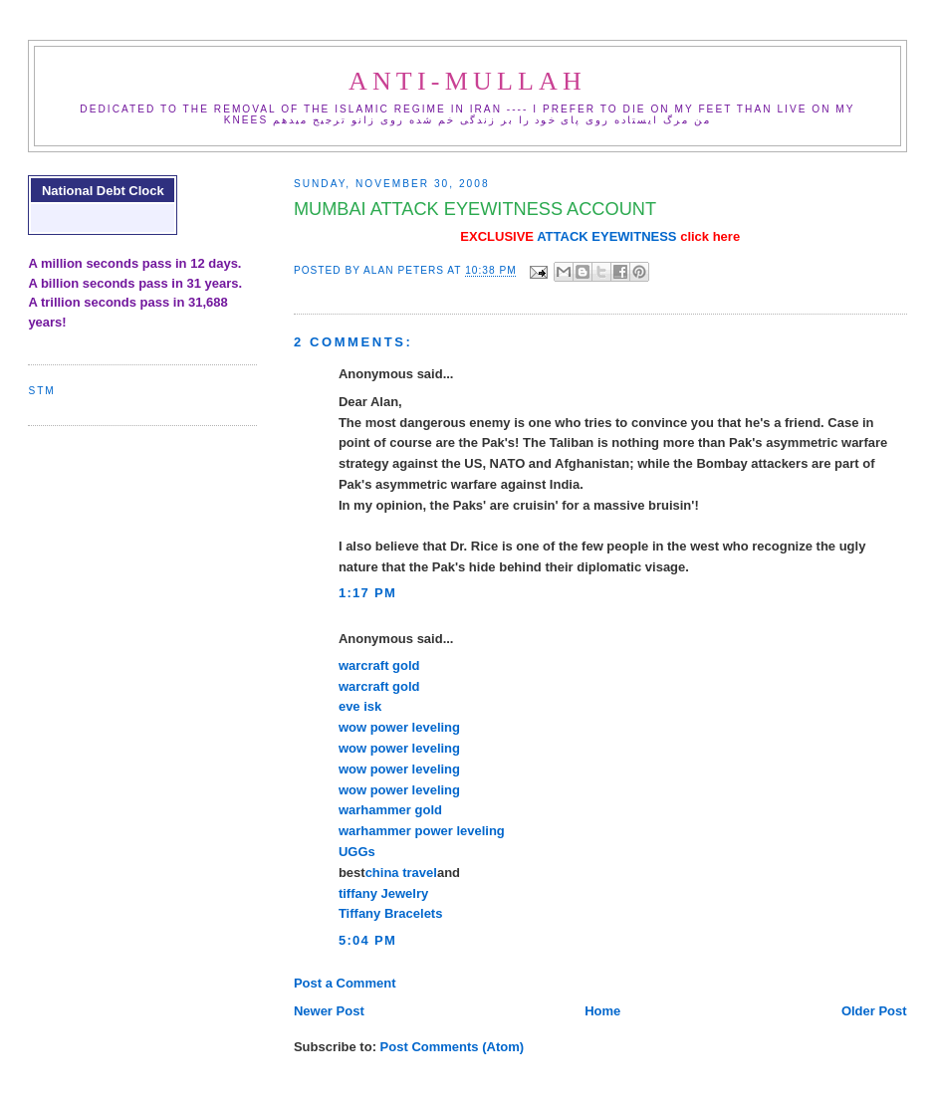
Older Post (874, 1010)
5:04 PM (367, 940)
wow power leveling (399, 727)
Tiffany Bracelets (391, 913)
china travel (401, 872)
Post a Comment (345, 983)
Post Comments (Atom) (452, 1046)
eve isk (360, 706)
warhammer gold (390, 809)
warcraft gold (379, 665)
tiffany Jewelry (383, 893)
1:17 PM (367, 592)
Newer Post (329, 1010)
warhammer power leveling (422, 830)
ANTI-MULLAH (467, 81)
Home (602, 1010)
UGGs (357, 851)
